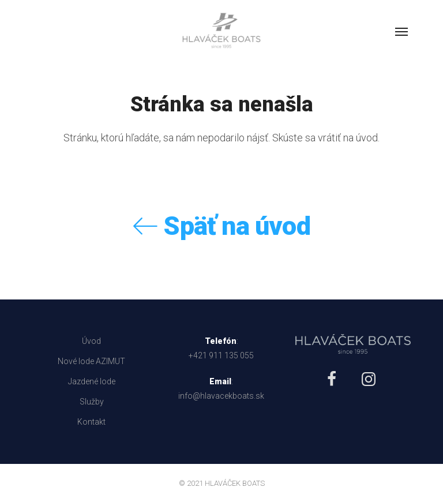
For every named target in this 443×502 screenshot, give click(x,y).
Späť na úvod (221, 226)
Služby (92, 401)
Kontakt (91, 421)
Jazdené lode (91, 381)
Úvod (91, 341)
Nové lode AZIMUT (91, 361)
